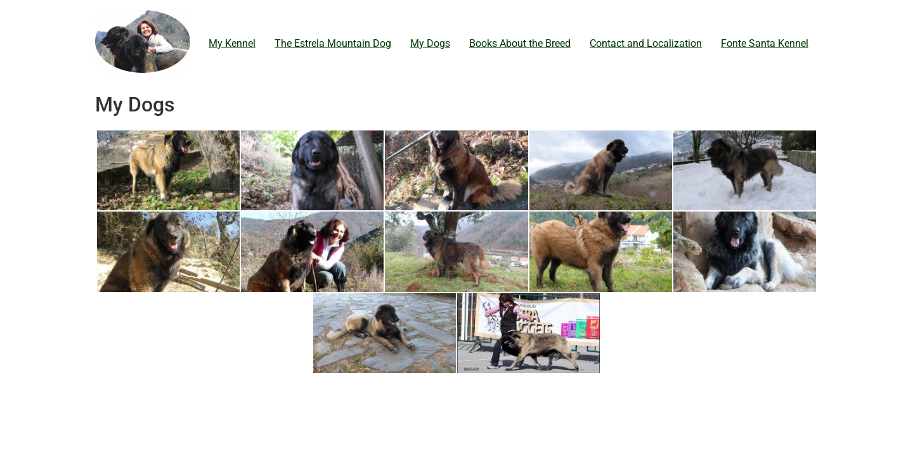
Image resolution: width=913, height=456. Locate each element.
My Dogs (430, 43)
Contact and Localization (646, 43)
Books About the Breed (520, 43)
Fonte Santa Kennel (764, 43)
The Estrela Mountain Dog (333, 43)
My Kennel (232, 43)
